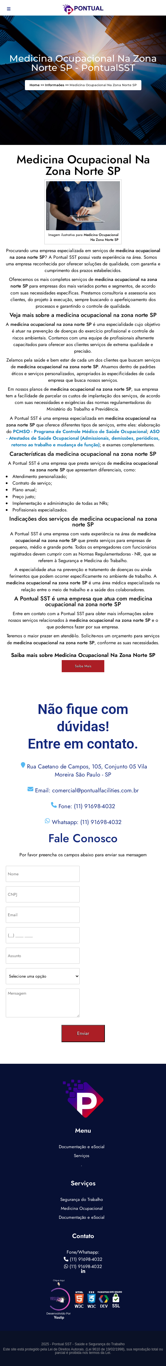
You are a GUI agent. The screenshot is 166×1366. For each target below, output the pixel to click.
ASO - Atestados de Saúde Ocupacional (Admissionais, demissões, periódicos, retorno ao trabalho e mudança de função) (83, 438)
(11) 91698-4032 (94, 806)
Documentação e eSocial (81, 1147)
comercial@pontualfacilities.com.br (95, 790)
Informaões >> (57, 85)
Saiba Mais (83, 666)
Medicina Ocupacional (82, 1208)
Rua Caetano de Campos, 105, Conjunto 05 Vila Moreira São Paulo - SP (86, 770)
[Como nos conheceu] (43, 976)
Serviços (81, 1155)
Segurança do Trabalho (81, 1199)
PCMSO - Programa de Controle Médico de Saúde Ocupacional (80, 431)
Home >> (37, 85)
